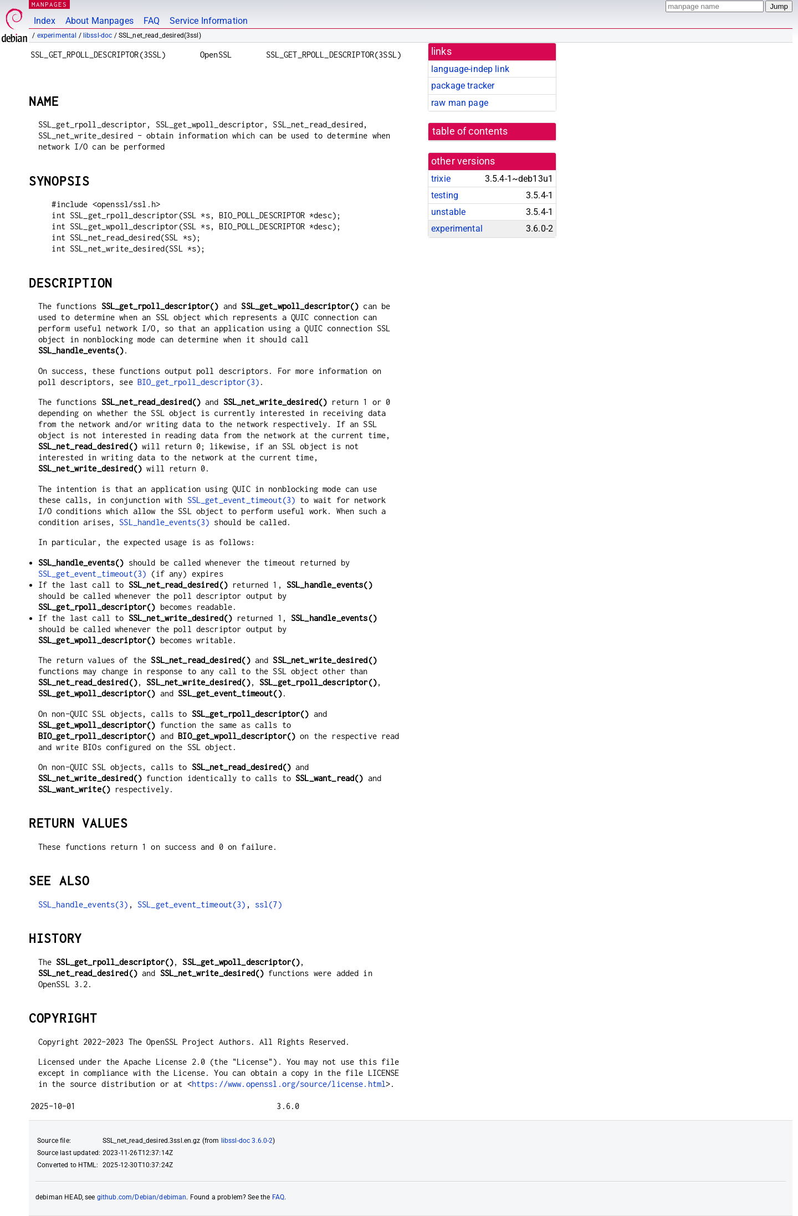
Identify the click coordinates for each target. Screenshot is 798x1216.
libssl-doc (97, 35)
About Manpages (99, 21)
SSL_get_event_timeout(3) (241, 500)
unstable (448, 212)
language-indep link (470, 69)
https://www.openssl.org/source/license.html (289, 1084)
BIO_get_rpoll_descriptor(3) (198, 382)
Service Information (209, 21)
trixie (441, 178)
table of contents (470, 131)
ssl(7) (268, 904)
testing (444, 195)
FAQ (152, 21)
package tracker (462, 85)
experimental (57, 35)
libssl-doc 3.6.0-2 (247, 1141)
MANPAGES (49, 4)
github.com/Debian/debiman (142, 1197)
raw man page (459, 103)
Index (44, 21)
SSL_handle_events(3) (164, 522)
